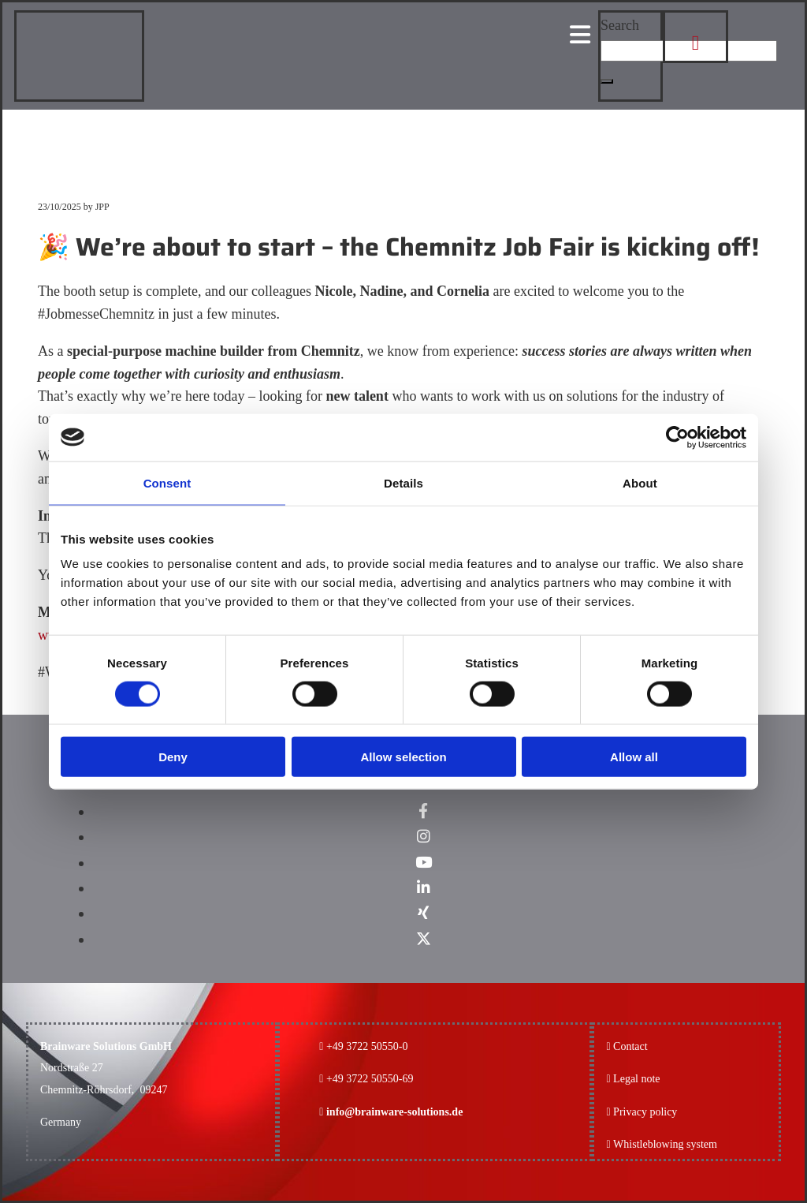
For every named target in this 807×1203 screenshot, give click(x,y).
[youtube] (423, 862)
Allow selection (403, 757)
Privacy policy (641, 1112)
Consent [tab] (167, 482)
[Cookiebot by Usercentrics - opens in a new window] (677, 437)
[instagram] (423, 836)
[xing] (423, 913)
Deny (173, 757)
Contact (630, 1046)
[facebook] (423, 811)
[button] (607, 81)
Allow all (634, 757)
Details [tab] (403, 482)
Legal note (636, 1079)
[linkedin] (423, 888)
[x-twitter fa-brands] (423, 939)
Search (620, 25)
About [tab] (640, 482)
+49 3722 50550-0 (367, 1046)
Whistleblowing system (665, 1144)
